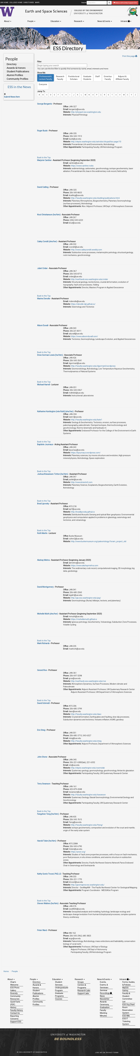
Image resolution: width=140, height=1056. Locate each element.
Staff (97, 77)
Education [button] (56, 21)
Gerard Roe (42, 670)
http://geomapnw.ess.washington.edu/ (87, 885)
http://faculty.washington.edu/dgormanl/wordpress (93, 366)
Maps (37, 2)
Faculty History (16, 1010)
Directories (29, 2)
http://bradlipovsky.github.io (83, 512)
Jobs (97, 1052)
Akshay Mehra (43, 560)
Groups (81, 982)
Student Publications (18, 71)
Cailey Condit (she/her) (47, 241)
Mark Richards (43, 643)
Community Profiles (17, 78)
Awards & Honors (16, 67)
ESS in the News (19, 87)
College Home (15, 2)
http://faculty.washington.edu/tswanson (88, 795)
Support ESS (15, 1022)
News (102, 996)
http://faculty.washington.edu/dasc (86, 714)
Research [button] (79, 21)
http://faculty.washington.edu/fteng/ (87, 825)
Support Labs (83, 993)
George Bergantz (44, 104)
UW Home (4, 2)
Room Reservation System (127, 1010)
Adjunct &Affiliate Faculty (122, 77)
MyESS (125, 988)
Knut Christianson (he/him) (48, 215)
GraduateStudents (87, 77)
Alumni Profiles (15, 75)
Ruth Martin (42, 533)
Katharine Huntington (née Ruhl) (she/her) (55, 411)
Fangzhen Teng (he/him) (48, 814)
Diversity (14, 993)
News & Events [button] (104, 21)
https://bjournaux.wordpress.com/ (85, 453)
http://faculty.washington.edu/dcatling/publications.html (95, 198)
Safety (125, 990)
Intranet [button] (126, 21)
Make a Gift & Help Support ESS (125, 3)
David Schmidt (43, 703)
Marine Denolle (43, 298)
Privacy (109, 1052)
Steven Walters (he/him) (47, 903)
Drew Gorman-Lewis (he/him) (50, 355)
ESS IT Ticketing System (126, 1021)
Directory (12, 64)
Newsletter (104, 999)
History (13, 1007)
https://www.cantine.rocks (82, 166)
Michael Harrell (43, 385)
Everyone (43, 85)
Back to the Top (44, 157)
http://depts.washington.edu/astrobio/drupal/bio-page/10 (96, 142)
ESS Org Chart (128, 1004)
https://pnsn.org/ (78, 852)
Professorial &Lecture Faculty (45, 77)
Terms (115, 1052)
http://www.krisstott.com (81, 482)
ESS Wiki (126, 1016)
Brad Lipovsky (43, 504)
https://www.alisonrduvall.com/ (84, 336)
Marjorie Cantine (44, 160)
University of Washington (35, 1052)
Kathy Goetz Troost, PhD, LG (49, 874)
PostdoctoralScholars (73, 77)
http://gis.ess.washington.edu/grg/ (86, 598)
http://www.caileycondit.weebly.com (86, 250)
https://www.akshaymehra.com (84, 565)
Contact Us (15, 1013)
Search (83, 3)
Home (6, 971)
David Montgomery (45, 587)
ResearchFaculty (60, 77)
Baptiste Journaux (45, 444)
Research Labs (84, 990)
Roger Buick (42, 131)
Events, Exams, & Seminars (104, 985)
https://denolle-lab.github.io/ (83, 304)
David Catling (42, 187)
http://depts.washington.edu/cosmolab (88, 768)
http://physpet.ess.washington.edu (86, 112)
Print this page (129, 56)
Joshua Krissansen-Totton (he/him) (52, 474)
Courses (58, 999)
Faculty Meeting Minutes (103, 1013)
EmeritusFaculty (108, 77)
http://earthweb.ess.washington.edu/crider (89, 279)
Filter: (39, 62)
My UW (102, 1052)
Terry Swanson (43, 784)
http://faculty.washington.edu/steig (86, 741)
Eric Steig (41, 730)
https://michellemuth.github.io (84, 619)
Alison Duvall (42, 325)
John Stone (42, 757)
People (15, 971)
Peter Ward (42, 930)
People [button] (31, 21)
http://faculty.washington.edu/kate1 (86, 420)
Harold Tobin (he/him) (46, 841)
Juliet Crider (42, 268)
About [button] (7, 21)
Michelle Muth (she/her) (47, 614)
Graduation (105, 1007)
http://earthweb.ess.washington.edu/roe (88, 681)
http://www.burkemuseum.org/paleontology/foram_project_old (98, 541)
